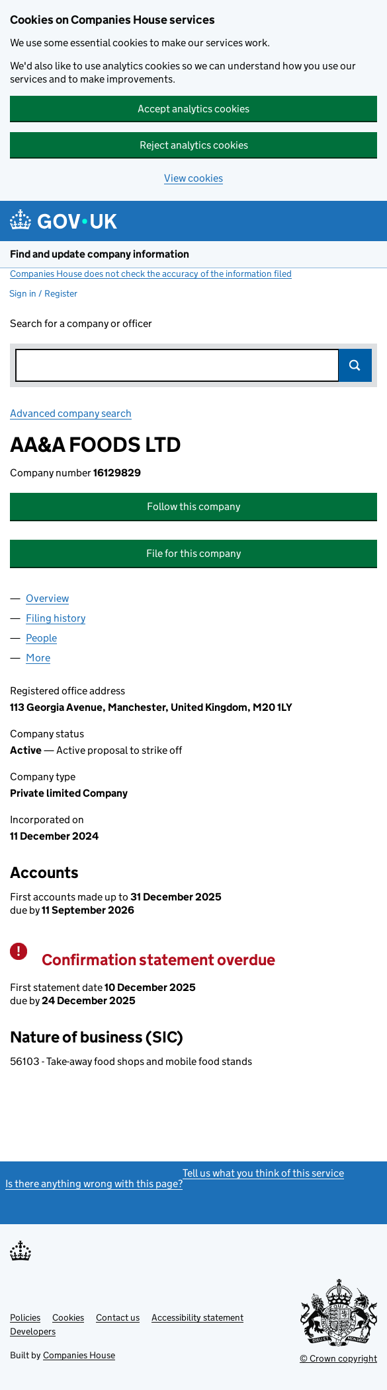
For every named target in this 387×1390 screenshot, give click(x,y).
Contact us (118, 1317)
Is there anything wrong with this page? (94, 1183)
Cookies (68, 1317)
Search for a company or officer (81, 323)
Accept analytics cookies (193, 108)
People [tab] (41, 638)
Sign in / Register (43, 293)
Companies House (79, 1355)
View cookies (193, 178)
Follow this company (193, 506)
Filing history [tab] (55, 618)
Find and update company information (99, 254)
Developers (33, 1331)
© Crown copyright (338, 1358)
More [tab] (38, 657)
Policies (25, 1317)
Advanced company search (71, 413)
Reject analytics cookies (194, 145)
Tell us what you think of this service (263, 1173)
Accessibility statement (197, 1317)
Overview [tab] (47, 598)
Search (355, 365)
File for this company (193, 553)
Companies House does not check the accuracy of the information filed (151, 273)
